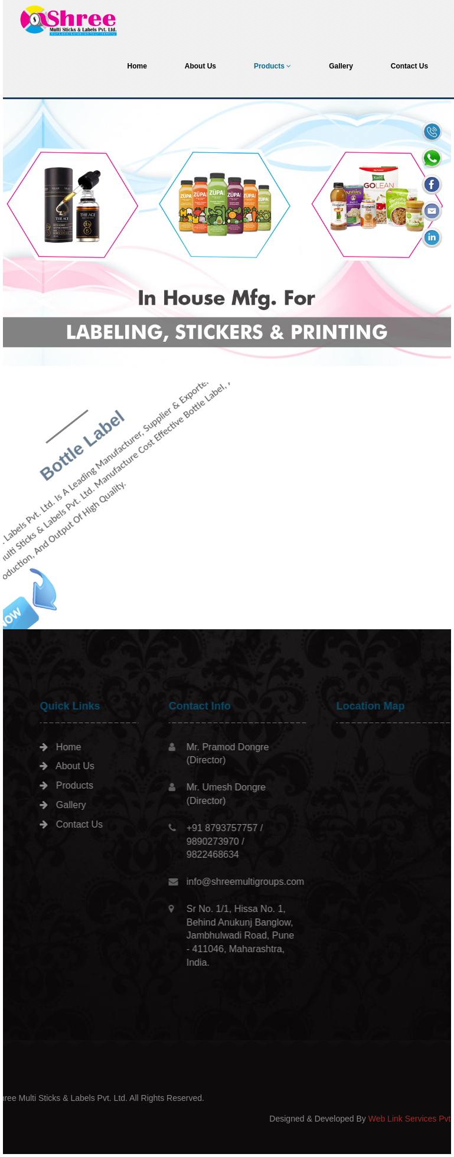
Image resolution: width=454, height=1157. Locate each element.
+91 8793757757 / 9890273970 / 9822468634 (256, 841)
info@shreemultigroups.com (276, 882)
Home (136, 66)
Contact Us (409, 66)
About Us (200, 66)
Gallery (341, 66)
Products (272, 66)
